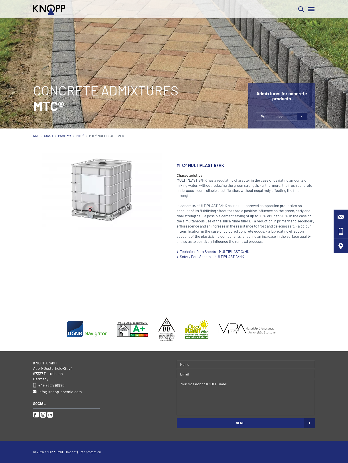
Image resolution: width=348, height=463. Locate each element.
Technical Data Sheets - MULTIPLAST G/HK (214, 251)
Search (301, 9)
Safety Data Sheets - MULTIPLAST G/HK (212, 256)
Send (240, 423)
